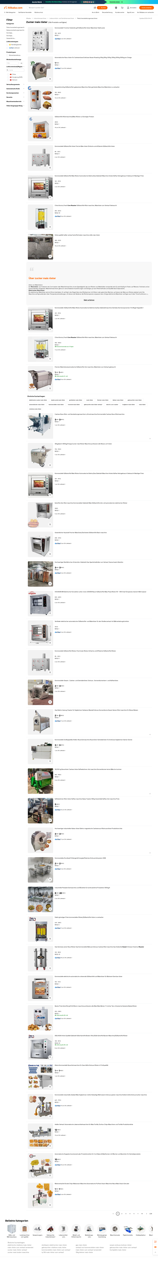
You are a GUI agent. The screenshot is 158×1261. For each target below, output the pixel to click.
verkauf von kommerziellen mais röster (90, 1247)
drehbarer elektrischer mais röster (54, 1245)
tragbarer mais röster (128, 404)
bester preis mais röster (58, 400)
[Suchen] (102, 7)
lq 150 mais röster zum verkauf (53, 1252)
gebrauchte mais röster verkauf (93, 404)
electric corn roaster (112, 404)
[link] (155, 1241)
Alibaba (28, 18)
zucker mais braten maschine (18, 1252)
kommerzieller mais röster (56, 404)
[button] (95, 7)
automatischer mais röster (36, 404)
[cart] (122, 8)
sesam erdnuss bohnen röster (121, 1245)
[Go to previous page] (113, 1213)
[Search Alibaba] (60, 8)
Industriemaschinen (40, 18)
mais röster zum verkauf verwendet (20, 1247)
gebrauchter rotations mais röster (54, 1247)
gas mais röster (81, 1245)
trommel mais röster (74, 404)
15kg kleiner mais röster (84, 1252)
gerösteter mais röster (75, 400)
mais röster (89, 400)
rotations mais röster (35, 409)
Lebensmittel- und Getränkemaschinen (61, 18)
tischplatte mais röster (118, 1250)
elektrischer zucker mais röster (38, 400)
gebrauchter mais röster (135, 400)
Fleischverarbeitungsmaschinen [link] (87, 18)
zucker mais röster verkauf (17, 1250)
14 (142, 1213)
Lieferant (69, 38)
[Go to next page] (146, 1213)
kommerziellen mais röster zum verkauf (56, 1250)
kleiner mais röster (118, 400)
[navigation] (15, 617)
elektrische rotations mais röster (19, 1245)
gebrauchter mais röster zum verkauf (123, 1247)
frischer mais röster (102, 400)
